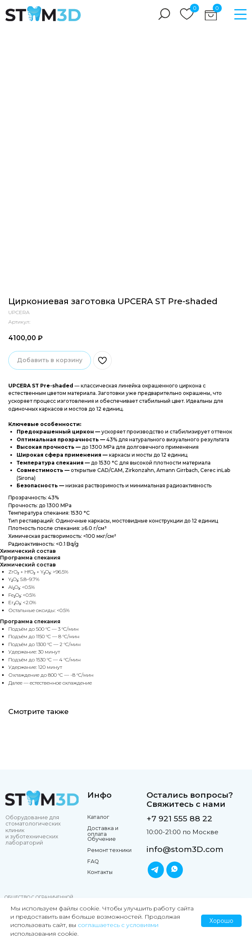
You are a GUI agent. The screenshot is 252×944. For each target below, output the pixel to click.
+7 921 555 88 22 (179, 818)
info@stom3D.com (184, 849)
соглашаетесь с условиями (118, 925)
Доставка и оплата (102, 831)
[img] (43, 13)
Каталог (98, 817)
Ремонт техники (109, 850)
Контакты (100, 872)
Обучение (101, 839)
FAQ (93, 861)
